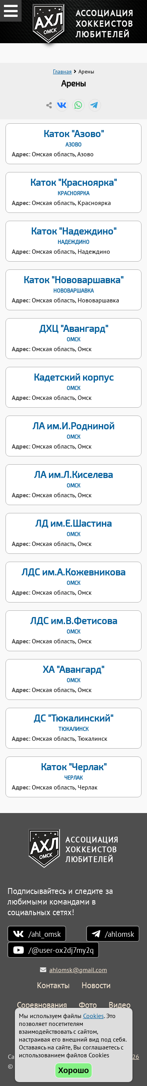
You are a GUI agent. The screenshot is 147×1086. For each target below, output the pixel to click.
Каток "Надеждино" (73, 235)
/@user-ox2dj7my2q (61, 950)
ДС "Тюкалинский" (73, 722)
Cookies (93, 1016)
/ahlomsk (119, 934)
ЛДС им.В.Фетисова (73, 625)
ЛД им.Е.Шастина (73, 527)
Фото (88, 1005)
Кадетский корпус (73, 381)
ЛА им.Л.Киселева (73, 479)
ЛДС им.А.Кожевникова (73, 576)
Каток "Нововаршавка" (73, 284)
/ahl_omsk (45, 934)
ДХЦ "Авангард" (73, 332)
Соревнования (42, 1005)
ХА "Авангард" (73, 673)
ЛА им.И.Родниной (73, 430)
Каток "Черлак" (73, 771)
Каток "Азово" (73, 138)
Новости (96, 986)
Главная (62, 71)
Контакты (53, 986)
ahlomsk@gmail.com (78, 970)
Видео (120, 1005)
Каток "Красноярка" (73, 186)
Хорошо (73, 1070)
